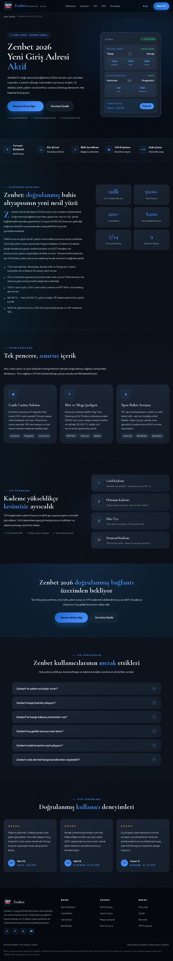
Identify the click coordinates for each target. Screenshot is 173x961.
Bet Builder (66, 925)
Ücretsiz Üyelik (60, 106)
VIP (95, 6)
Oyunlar (84, 6)
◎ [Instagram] (23, 931)
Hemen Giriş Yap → (25, 106)
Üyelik (142, 913)
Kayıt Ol (161, 6)
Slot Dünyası (106, 907)
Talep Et (146, 106)
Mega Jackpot (107, 919)
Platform (71, 6)
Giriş (145, 6)
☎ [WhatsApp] (31, 931)
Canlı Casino (106, 913)
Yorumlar (115, 6)
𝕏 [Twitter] (7, 931)
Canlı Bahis (66, 913)
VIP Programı (145, 925)
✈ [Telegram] (15, 931)
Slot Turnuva (106, 925)
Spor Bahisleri (68, 907)
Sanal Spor (66, 919)
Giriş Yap (143, 907)
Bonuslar (143, 919)
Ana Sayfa (9, 16)
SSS (104, 6)
